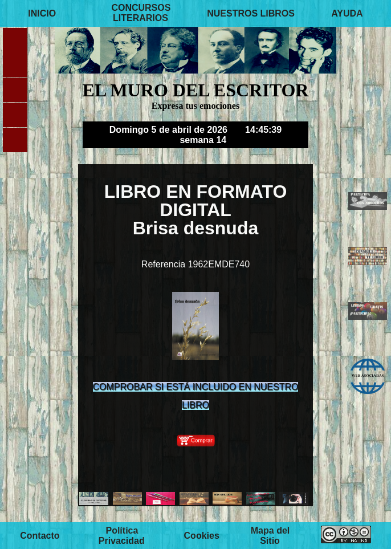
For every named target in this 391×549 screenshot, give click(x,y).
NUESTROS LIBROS (251, 13)
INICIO (42, 13)
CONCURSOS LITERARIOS (140, 13)
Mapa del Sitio (270, 535)
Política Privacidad (122, 535)
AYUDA (347, 13)
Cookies (201, 535)
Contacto (39, 535)
